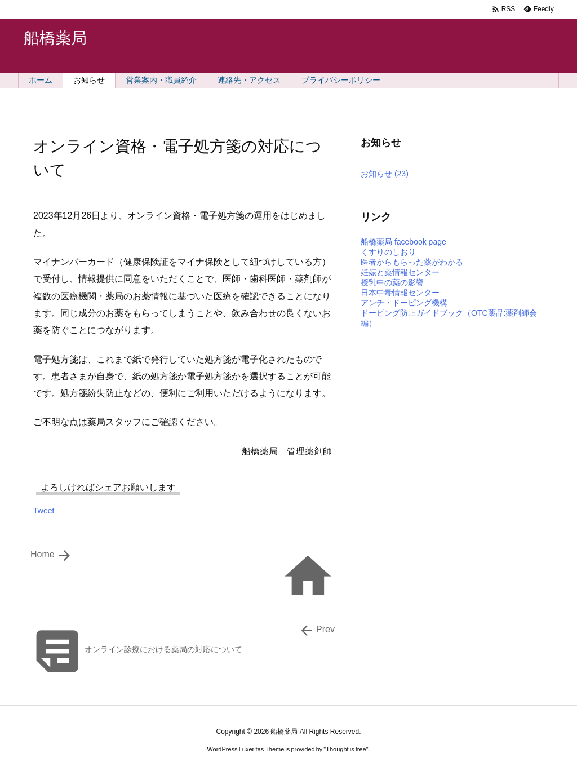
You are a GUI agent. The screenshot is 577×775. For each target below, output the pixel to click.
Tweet (43, 510)
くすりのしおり (388, 251)
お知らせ (385, 173)
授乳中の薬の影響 (392, 282)
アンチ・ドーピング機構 (404, 302)
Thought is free (346, 749)
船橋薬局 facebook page (403, 241)
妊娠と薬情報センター (400, 272)
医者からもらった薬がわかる (412, 262)
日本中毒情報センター (400, 292)
